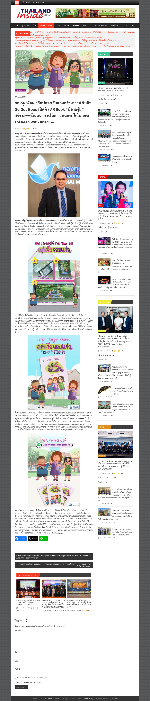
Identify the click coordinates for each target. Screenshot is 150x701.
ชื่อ (16, 652)
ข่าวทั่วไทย (114, 25)
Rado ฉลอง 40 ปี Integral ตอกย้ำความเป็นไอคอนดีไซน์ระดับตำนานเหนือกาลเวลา (122, 391)
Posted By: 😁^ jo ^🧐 (23, 129)
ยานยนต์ (76, 25)
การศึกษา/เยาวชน (46, 25)
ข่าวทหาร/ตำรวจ (101, 25)
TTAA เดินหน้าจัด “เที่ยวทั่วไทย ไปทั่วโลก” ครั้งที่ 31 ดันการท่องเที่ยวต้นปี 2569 (122, 159)
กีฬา (84, 25)
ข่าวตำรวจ (102, 456)
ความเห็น (19, 630)
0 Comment (37, 129)
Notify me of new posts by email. (29, 682)
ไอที (34, 25)
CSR (90, 25)
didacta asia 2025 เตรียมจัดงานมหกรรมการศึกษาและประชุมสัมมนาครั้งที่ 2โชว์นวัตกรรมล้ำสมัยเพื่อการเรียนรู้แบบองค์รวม (53, 603)
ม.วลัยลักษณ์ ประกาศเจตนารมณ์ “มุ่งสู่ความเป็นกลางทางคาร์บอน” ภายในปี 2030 (28, 602)
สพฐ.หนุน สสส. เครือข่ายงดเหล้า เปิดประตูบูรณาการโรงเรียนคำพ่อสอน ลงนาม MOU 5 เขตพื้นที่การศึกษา (79, 603)
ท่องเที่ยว (67, 25)
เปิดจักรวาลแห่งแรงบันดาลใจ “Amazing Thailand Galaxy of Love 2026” (114, 89)
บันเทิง (58, 25)
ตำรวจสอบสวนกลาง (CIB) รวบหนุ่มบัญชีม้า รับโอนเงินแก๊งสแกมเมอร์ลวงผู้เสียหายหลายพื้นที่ (122, 532)
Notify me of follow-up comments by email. (33, 678)
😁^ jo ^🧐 (35, 608)
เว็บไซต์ (17, 669)
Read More (102, 104)
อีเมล (17, 661)
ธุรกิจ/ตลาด (26, 25)
